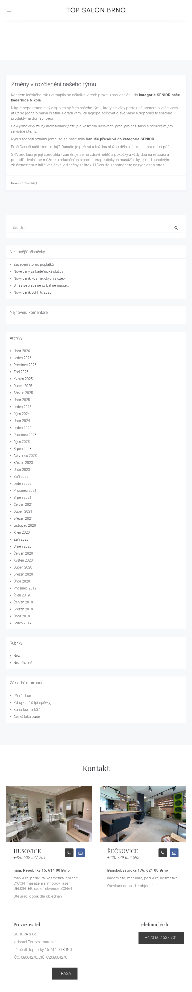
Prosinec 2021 (25, 491)
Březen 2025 (23, 393)
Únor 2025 (22, 400)
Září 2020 (21, 539)
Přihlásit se (22, 696)
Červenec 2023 (25, 456)
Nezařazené (23, 663)
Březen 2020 (23, 574)
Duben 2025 (23, 386)
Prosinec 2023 (25, 435)
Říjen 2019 (22, 595)
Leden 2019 (23, 623)
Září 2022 (21, 477)
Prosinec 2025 (25, 365)
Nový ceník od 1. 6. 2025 (33, 292)
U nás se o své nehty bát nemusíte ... (42, 285)
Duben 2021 (23, 511)
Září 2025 (21, 372)
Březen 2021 (23, 518)
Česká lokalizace (27, 717)
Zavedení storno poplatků (34, 264)
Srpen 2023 (23, 449)
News (15, 183)
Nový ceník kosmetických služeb (39, 278)
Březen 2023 (23, 463)
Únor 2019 (22, 616)
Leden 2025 (23, 407)
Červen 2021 (23, 504)
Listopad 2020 (25, 525)
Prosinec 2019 (25, 588)
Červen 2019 (23, 602)
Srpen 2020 (23, 546)
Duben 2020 (23, 567)
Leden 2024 (23, 428)
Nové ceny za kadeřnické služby (38, 271)
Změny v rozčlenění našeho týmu (53, 84)
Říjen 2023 (22, 442)
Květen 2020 (23, 560)
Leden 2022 (23, 484)
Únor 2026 (22, 351)
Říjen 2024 (22, 414)
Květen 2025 (23, 379)
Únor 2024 (22, 421)
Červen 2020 (23, 553)
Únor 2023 (22, 470)
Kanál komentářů (27, 710)
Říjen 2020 (22, 532)
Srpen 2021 (23, 497)
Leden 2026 (23, 358)
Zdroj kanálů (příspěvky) (33, 703)
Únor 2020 (22, 581)
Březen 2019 (23, 609)
